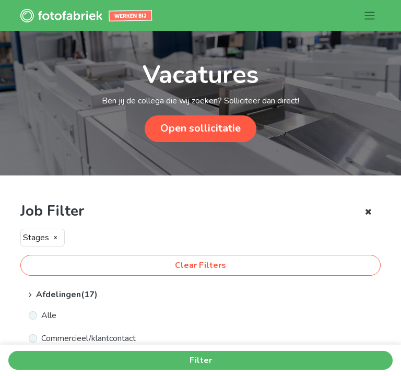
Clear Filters (200, 265)
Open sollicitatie (200, 128)
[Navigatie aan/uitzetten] (370, 15)
